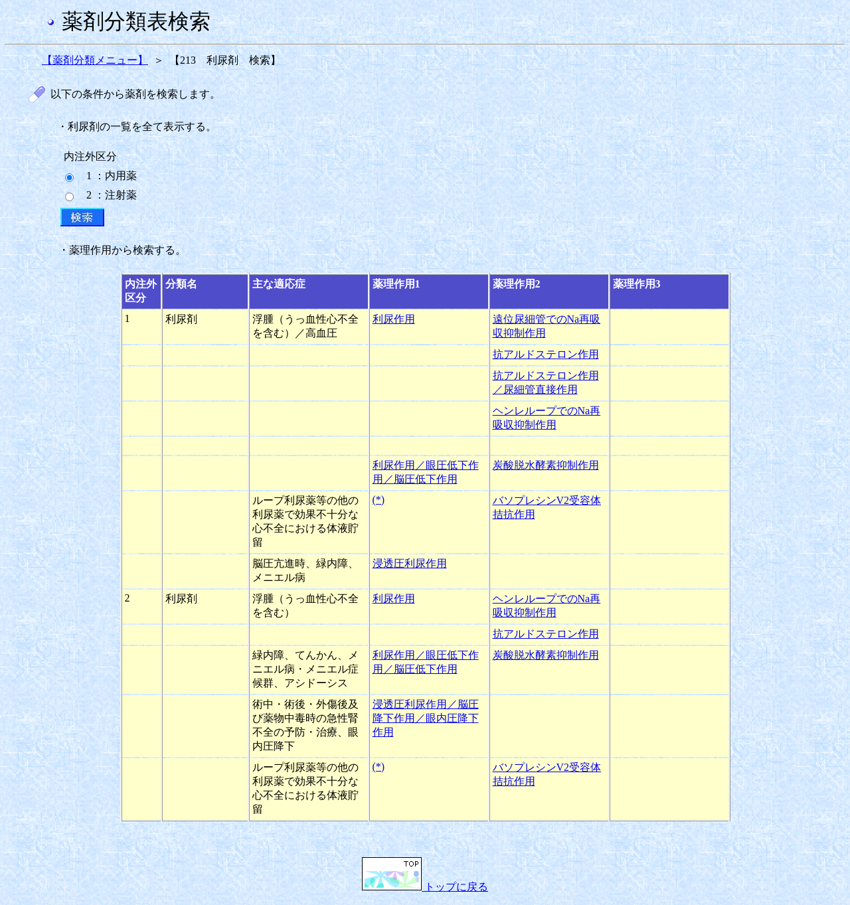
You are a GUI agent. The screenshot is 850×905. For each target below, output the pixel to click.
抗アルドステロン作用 (546, 354)
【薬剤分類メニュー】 (95, 60)
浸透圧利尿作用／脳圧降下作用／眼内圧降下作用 (426, 718)
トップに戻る (425, 886)
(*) (379, 499)
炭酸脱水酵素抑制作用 (546, 465)
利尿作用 (394, 319)
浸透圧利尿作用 (410, 563)
